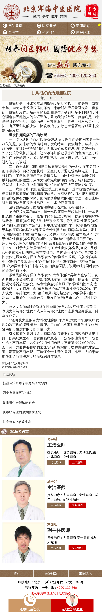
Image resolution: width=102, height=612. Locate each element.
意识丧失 (19, 85)
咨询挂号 (49, 32)
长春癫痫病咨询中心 (17, 422)
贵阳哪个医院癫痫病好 (19, 402)
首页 (17, 573)
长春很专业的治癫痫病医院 (22, 412)
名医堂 (13, 32)
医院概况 (49, 26)
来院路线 (83, 32)
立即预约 (77, 462)
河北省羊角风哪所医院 (15, 363)
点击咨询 (56, 462)
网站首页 (15, 26)
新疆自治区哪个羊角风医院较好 (25, 383)
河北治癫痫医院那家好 (15, 366)
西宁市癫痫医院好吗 (17, 393)
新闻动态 (83, 26)
